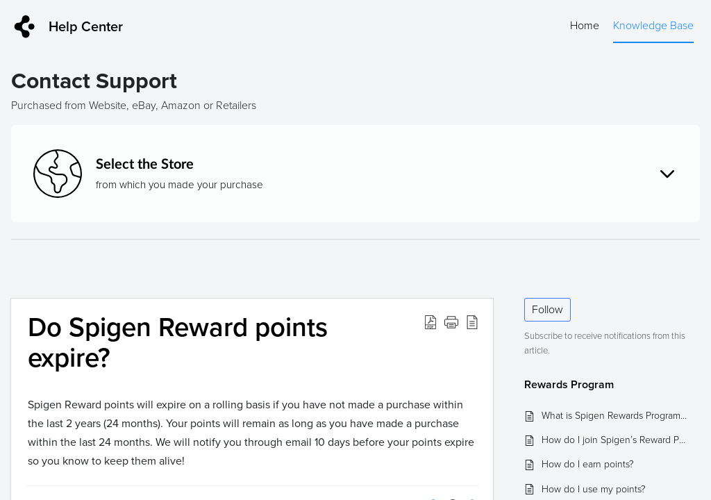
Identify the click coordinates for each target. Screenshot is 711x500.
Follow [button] (547, 309)
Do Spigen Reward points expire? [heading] (178, 343)
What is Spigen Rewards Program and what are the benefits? (614, 415)
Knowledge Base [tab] (653, 25)
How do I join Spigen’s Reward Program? (614, 440)
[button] (430, 321)
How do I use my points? (594, 489)
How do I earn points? (588, 464)
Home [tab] (584, 25)
